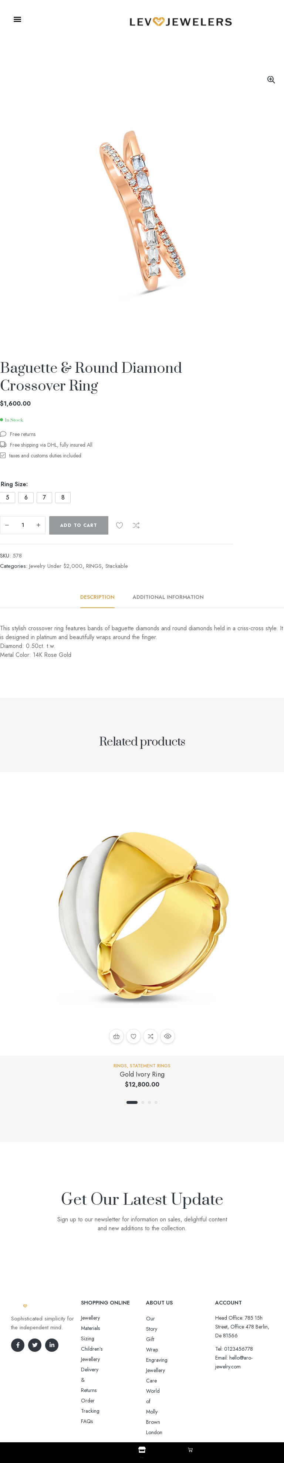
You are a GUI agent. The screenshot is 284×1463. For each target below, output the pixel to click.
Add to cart (78, 525)
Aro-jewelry (139, 1419)
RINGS (94, 566)
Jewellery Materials (100, 1318)
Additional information (168, 597)
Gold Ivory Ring (142, 1074)
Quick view (167, 1036)
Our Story (157, 1318)
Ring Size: (14, 484)
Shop (142, 1456)
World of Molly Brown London (179, 1360)
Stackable (116, 566)
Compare (136, 525)
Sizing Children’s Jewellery (109, 1328)
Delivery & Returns (101, 1338)
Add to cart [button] (116, 1036)
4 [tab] (156, 1102)
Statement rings (150, 1066)
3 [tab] (149, 1102)
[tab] (101, 597)
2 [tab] (142, 1102)
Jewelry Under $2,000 (55, 566)
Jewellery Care (161, 1349)
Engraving (157, 1339)
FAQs (87, 1359)
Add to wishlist (119, 525)
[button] (17, 19)
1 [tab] (132, 1102)
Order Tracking (98, 1349)
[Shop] (142, 1449)
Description (97, 597)
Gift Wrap (157, 1329)
